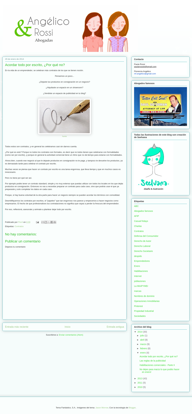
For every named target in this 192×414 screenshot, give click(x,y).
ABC (136, 206)
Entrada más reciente (16, 326)
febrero (144, 348)
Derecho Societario (143, 251)
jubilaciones (140, 281)
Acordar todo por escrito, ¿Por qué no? (159, 356)
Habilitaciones (141, 271)
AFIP (136, 216)
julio (142, 335)
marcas (137, 291)
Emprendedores (142, 261)
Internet (137, 276)
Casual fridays (141, 221)
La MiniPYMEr (141, 286)
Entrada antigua (115, 326)
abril (142, 340)
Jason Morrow (102, 407)
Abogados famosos (143, 211)
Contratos (19, 226)
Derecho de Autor (142, 241)
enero (143, 352)
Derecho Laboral (142, 246)
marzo (143, 344)
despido (138, 256)
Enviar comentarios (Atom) (71, 335)
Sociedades (140, 316)
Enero (137, 266)
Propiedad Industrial (144, 311)
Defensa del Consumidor (146, 236)
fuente (64, 136)
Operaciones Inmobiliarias (147, 301)
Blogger (132, 407)
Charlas (138, 226)
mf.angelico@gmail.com (145, 73)
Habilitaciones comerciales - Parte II (157, 365)
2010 (140, 387)
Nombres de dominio (144, 296)
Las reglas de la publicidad (153, 360)
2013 (140, 378)
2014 (140, 332)
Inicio (67, 326)
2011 (140, 382)
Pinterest (138, 306)
